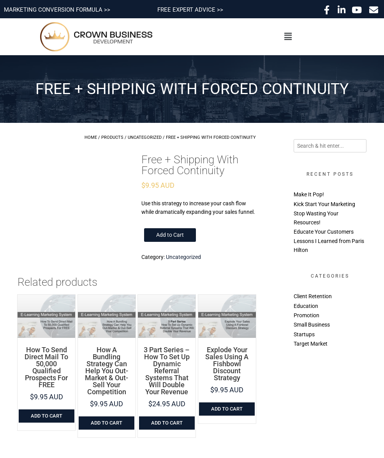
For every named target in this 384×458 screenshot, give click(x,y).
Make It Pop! (309, 194)
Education (306, 306)
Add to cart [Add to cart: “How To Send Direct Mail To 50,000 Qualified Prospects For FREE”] (46, 416)
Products (112, 137)
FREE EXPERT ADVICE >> (190, 9)
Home (91, 137)
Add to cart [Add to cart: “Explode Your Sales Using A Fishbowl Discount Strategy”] (227, 409)
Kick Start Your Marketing (324, 204)
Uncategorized (145, 137)
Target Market (311, 344)
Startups (304, 334)
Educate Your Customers (324, 232)
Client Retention (313, 296)
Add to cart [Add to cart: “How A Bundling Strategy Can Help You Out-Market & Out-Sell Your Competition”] (106, 423)
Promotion (306, 315)
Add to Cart (170, 235)
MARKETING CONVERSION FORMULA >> (57, 9)
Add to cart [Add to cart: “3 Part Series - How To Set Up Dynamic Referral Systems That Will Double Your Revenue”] (167, 423)
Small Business (312, 325)
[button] (287, 36)
